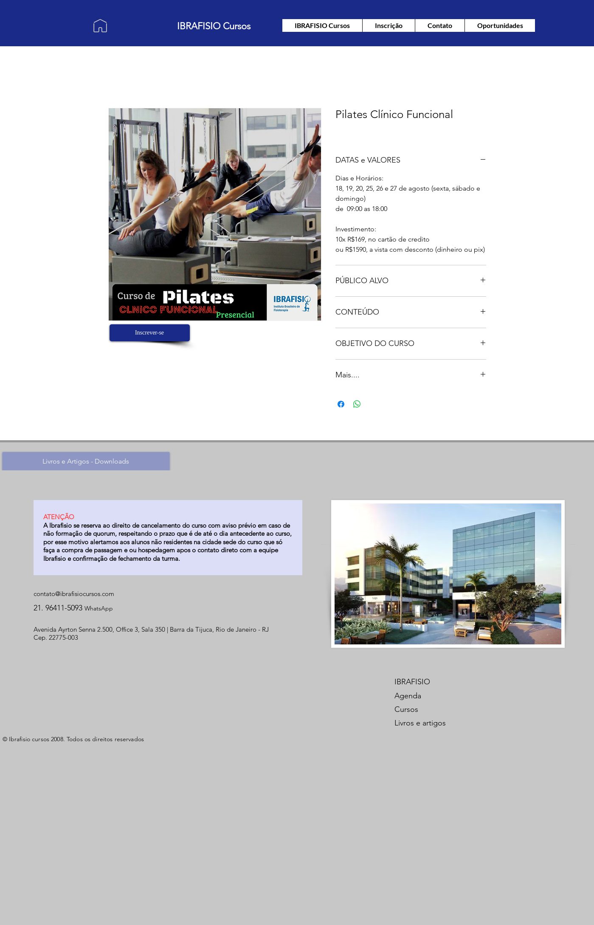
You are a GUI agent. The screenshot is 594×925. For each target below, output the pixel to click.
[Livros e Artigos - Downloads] (86, 461)
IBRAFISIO (412, 681)
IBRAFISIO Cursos (214, 26)
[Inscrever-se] (150, 332)
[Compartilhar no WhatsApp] (357, 404)
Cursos (406, 709)
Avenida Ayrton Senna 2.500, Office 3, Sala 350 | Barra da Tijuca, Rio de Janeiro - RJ (151, 629)
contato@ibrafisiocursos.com (74, 594)
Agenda (407, 695)
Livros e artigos (420, 723)
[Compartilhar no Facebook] (341, 404)
